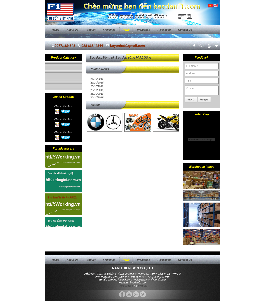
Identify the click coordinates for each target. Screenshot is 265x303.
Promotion (143, 29)
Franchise (109, 29)
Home (55, 29)
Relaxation (164, 29)
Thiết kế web (125, 285)
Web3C (142, 285)
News (126, 29)
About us (72, 29)
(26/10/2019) (97, 78)
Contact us (185, 29)
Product (91, 29)
